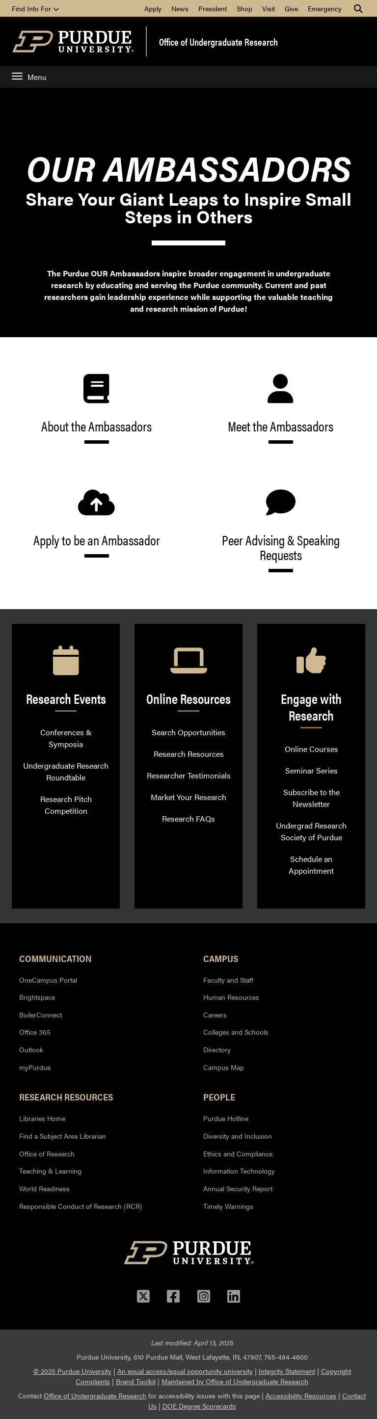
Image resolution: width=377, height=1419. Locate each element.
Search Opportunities (188, 732)
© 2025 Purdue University (72, 1371)
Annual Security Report (237, 1188)
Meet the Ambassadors (281, 409)
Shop (244, 8)
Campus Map (223, 1067)
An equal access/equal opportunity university (185, 1371)
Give (291, 8)
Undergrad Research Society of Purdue (311, 831)
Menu (29, 76)
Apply (153, 8)
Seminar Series (311, 770)
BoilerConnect (40, 1014)
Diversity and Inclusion (237, 1136)
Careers (215, 1014)
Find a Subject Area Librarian (62, 1136)
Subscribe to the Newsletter (311, 797)
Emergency (325, 8)
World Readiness (44, 1188)
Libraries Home (42, 1118)
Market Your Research (188, 797)
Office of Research (47, 1153)
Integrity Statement (287, 1371)
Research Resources (189, 753)
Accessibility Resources (301, 1395)
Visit (268, 8)
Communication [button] (55, 958)
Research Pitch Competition (66, 804)
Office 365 (35, 1032)
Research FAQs (188, 818)
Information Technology (239, 1171)
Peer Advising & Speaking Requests (280, 530)
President (212, 8)
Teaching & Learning (50, 1171)
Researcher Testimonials (189, 775)
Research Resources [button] (66, 1096)
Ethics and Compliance (237, 1153)
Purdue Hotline (225, 1118)
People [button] (219, 1096)
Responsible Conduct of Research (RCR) (80, 1206)
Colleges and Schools (236, 1032)
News (179, 8)
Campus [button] (220, 958)
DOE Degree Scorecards (199, 1406)
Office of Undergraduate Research (218, 42)
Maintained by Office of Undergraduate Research (235, 1381)
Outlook (31, 1049)
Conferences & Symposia (66, 738)
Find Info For (35, 8)
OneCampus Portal (48, 980)
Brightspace (37, 997)
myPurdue (35, 1067)
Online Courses (311, 748)
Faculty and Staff (228, 980)
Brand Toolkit (136, 1381)
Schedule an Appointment (311, 864)
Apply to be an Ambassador (96, 523)
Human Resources (231, 997)
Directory (217, 1049)
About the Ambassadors (96, 409)
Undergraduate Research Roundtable (65, 771)
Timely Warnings (228, 1206)
